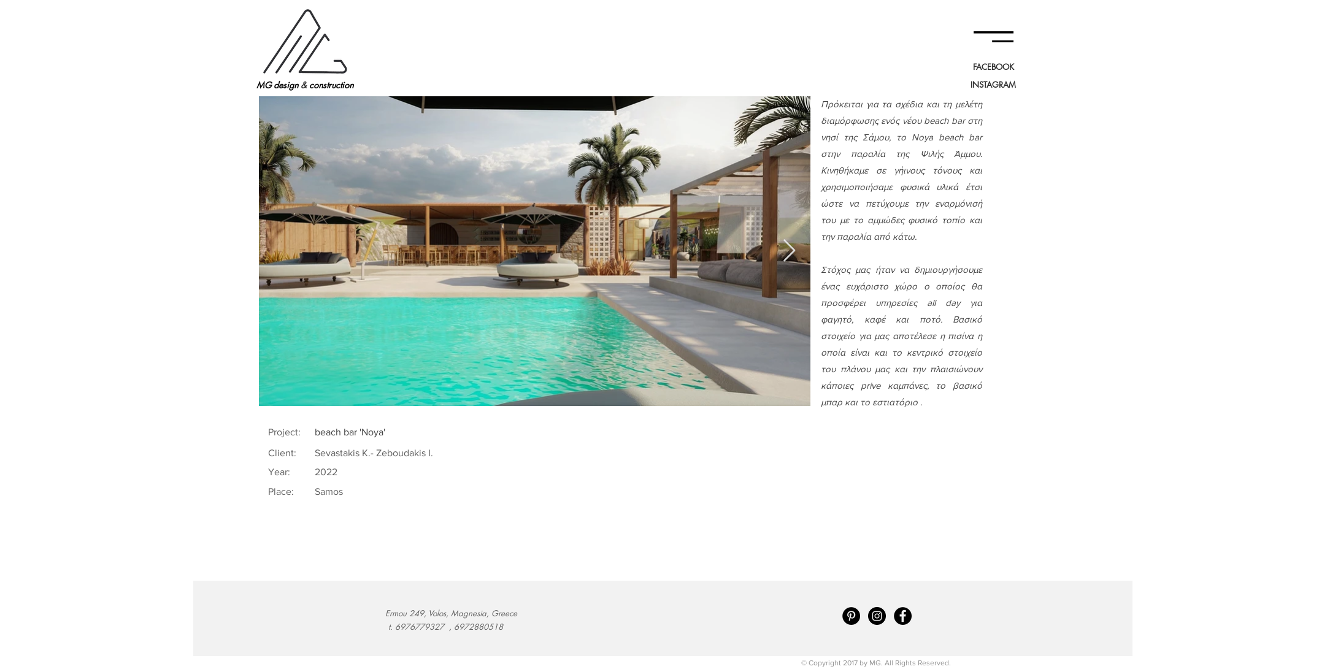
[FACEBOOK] (993, 67)
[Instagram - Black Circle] (877, 616)
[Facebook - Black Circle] (903, 616)
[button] (993, 36)
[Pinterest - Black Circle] (851, 616)
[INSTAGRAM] (993, 84)
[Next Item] (789, 251)
